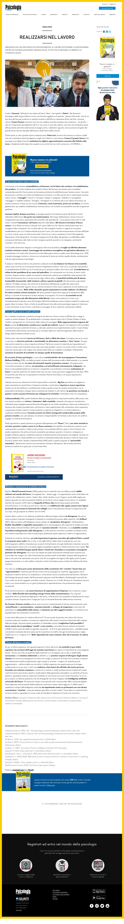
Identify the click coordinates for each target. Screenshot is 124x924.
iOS (48, 173)
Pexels (31, 770)
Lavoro (43, 14)
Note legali (19, 910)
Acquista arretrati (107, 8)
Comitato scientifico (60, 892)
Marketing (53, 14)
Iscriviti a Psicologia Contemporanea (41, 170)
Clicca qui (51, 785)
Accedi (104, 4)
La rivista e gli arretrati (61, 894)
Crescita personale (12, 14)
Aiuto (54, 896)
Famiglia (65, 14)
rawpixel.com (18, 770)
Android (52, 173)
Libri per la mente (99, 14)
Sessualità (75, 14)
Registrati (113, 4)
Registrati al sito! (42, 166)
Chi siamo (56, 890)
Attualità (86, 14)
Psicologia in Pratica (30, 14)
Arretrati (112, 14)
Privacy (55, 899)
